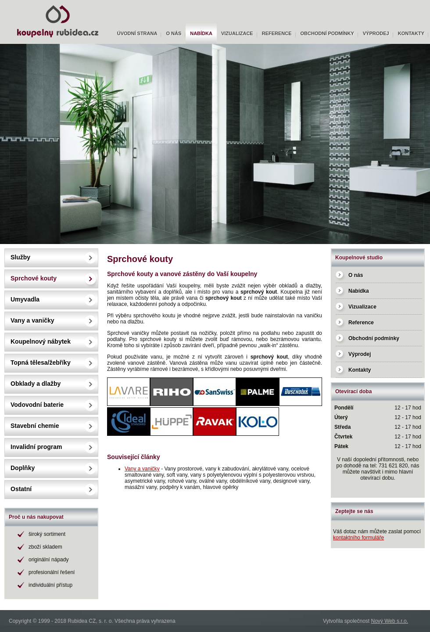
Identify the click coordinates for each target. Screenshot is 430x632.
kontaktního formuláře (358, 538)
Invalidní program (36, 446)
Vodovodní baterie (37, 404)
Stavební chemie (35, 425)
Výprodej (376, 33)
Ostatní (21, 488)
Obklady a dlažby (36, 383)
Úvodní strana (137, 33)
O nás (173, 33)
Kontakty (411, 33)
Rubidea (13, 3)
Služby (20, 257)
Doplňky (23, 467)
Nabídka (201, 33)
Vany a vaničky (32, 320)
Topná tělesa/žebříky (41, 362)
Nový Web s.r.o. (389, 621)
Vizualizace (237, 33)
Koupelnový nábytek (41, 341)
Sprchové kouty (34, 278)
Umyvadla (25, 299)
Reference (277, 33)
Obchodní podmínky (327, 33)
